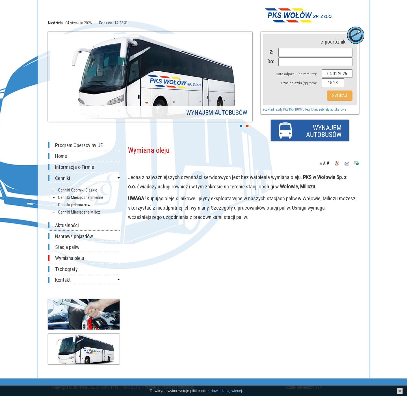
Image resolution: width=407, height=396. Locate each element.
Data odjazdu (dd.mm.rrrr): (296, 74)
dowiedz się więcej (226, 391)
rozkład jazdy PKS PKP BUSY (283, 109)
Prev (59, 76)
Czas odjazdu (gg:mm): (299, 83)
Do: (270, 61)
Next (241, 76)
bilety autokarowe (334, 109)
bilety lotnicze (312, 109)
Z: (271, 52)
